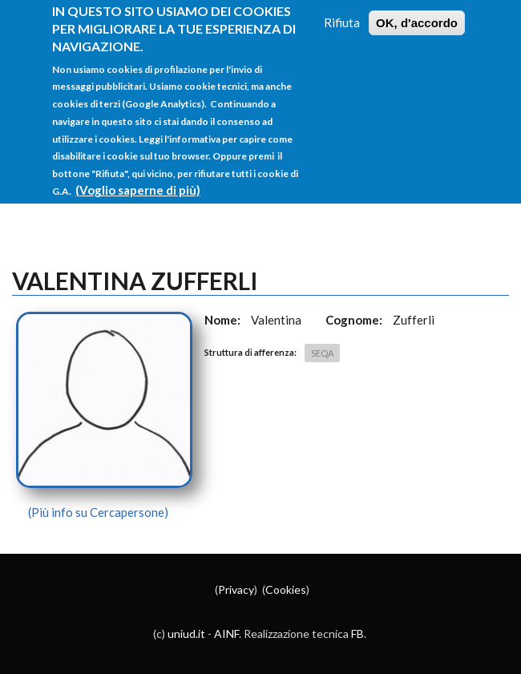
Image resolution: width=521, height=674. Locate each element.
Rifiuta (342, 9)
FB (357, 633)
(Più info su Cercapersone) (98, 512)
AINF (226, 633)
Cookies (285, 589)
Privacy (236, 589)
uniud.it (186, 633)
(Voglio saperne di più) (137, 177)
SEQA (322, 353)
